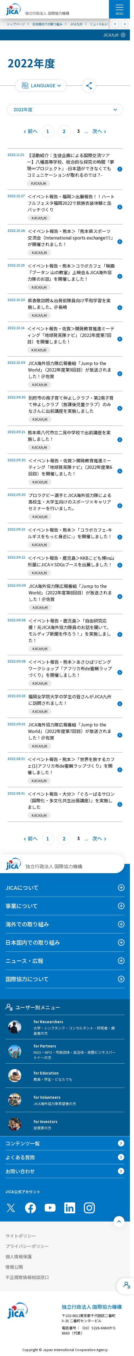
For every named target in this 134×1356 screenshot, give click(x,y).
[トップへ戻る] (119, 1221)
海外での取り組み (27, 924)
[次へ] (124, 24)
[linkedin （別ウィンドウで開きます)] (69, 1207)
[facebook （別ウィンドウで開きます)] (30, 1207)
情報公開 (14, 1267)
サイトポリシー (20, 1235)
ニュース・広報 (24, 961)
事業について (21, 906)
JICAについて (22, 887)
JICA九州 (111, 35)
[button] (41, 85)
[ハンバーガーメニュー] (119, 7)
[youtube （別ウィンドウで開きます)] (50, 1208)
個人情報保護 (18, 1256)
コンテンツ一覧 (22, 1143)
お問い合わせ (20, 1171)
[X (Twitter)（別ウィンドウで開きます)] (10, 1208)
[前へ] (115, 24)
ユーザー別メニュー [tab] (32, 1007)
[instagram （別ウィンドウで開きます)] (89, 1207)
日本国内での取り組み (32, 942)
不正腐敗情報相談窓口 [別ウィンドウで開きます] (27, 1277)
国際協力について (27, 979)
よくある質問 (20, 1157)
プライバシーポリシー (27, 1246)
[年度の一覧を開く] (65, 110)
